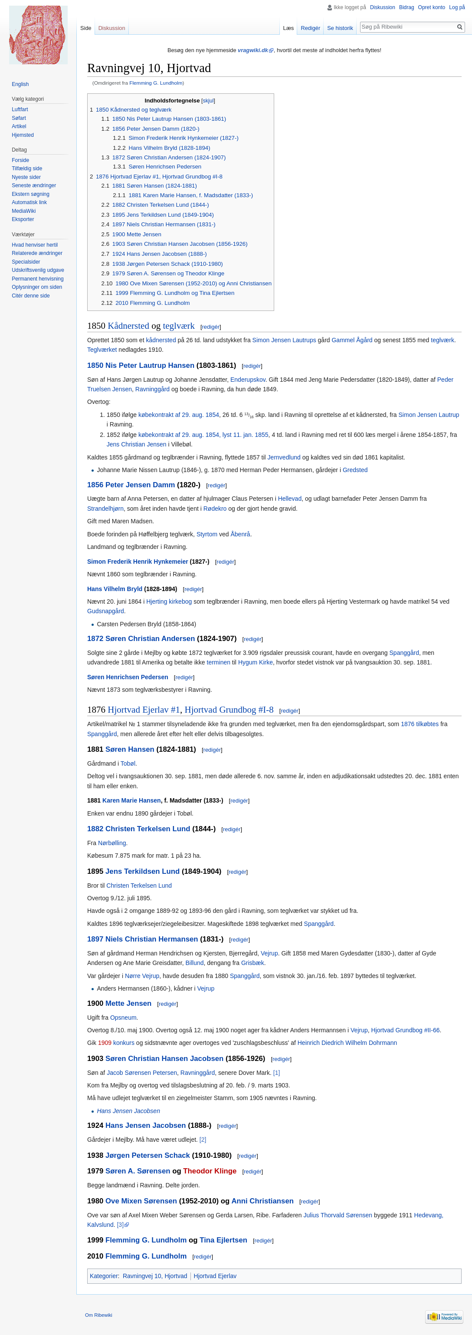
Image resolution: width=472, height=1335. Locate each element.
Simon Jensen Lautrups (284, 340)
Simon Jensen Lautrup (429, 414)
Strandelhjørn (105, 508)
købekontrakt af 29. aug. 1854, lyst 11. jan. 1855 (203, 434)
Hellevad (290, 498)
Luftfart (20, 109)
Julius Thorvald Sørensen (338, 1215)
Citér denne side (30, 296)
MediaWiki (24, 211)
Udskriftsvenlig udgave (38, 270)
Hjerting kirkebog (169, 601)
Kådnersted (128, 326)
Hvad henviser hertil (35, 245)
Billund (194, 962)
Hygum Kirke (255, 662)
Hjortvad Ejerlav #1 (144, 709)
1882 (95, 829)
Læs (288, 28)
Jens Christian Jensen (137, 444)
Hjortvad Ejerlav (215, 1275)
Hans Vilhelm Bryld (114, 588)
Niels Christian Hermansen (151, 939)
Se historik (340, 28)
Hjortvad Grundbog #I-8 (229, 709)
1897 (95, 939)
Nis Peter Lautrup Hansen (149, 365)
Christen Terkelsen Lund (147, 829)
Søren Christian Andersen (150, 638)
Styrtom (207, 534)
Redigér (310, 28)
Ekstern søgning (30, 194)
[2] (203, 1139)
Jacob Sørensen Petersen (142, 1072)
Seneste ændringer (34, 185)
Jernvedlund (284, 457)
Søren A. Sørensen (137, 1171)
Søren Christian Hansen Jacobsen (164, 1058)
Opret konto (432, 7)
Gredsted (355, 469)
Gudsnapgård (105, 611)
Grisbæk (252, 962)
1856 (95, 485)
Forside (20, 160)
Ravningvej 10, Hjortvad (155, 1275)
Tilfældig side (27, 168)
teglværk (179, 326)
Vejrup (269, 953)
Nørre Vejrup (142, 975)
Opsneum (123, 1017)
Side (86, 28)
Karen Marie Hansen (131, 800)
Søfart (19, 118)
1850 (95, 365)
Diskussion (382, 7)
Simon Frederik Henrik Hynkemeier (137, 561)
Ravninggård (152, 389)
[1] (276, 1072)
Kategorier (104, 1275)
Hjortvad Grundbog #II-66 (405, 1030)
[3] (120, 1224)
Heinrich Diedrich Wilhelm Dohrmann (347, 1042)
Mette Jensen (128, 1003)
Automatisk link (29, 202)
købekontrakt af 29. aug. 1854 (178, 414)
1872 (95, 638)
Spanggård (405, 652)
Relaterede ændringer (37, 253)
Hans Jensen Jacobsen (128, 1110)
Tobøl (128, 763)
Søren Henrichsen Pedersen (127, 677)
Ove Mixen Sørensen (141, 1201)
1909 (104, 1042)
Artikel (19, 126)
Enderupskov (248, 379)
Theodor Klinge (209, 1171)
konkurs (123, 1042)
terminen (218, 662)
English (20, 84)
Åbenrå (240, 534)
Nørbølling (112, 842)
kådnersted (161, 340)
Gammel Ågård (351, 340)
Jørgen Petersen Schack (147, 1155)
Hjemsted (23, 135)
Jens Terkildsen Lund (142, 871)
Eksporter (23, 219)
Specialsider (26, 262)
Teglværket (102, 349)
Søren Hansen (129, 749)
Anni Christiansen (262, 1201)
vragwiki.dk (253, 50)
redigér (211, 327)
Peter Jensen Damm (140, 485)
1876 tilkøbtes (420, 723)
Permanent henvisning (37, 279)
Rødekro (215, 508)
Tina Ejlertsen (223, 1240)
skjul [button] (208, 101)
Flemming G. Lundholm (155, 83)
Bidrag (406, 7)
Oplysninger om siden (37, 287)
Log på (457, 7)
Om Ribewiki (98, 1315)
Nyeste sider (26, 177)
